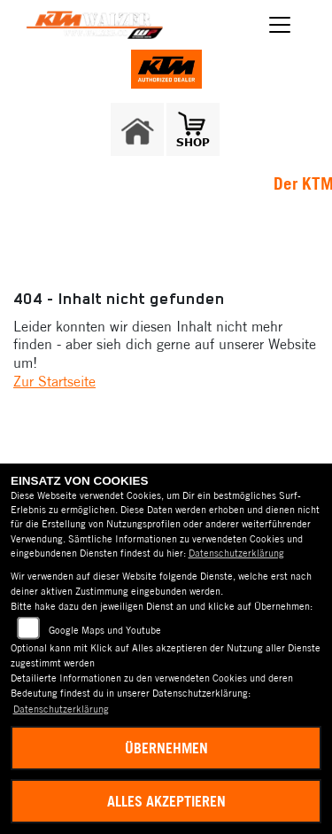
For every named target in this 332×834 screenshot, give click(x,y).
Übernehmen (166, 748)
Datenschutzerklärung (236, 553)
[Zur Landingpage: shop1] (193, 129)
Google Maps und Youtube (105, 630)
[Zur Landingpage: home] (137, 129)
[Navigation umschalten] (281, 25)
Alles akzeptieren (166, 801)
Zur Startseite (54, 381)
